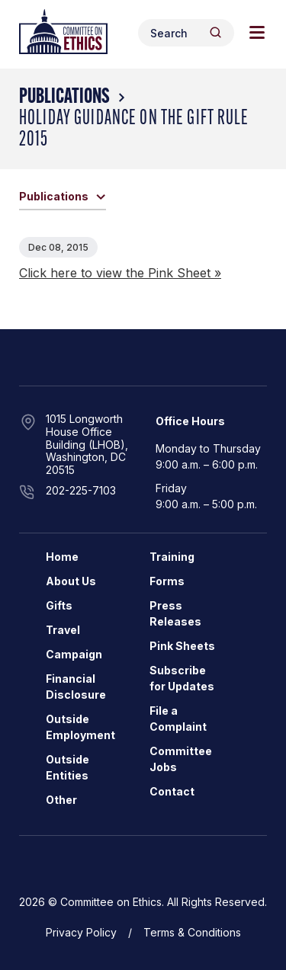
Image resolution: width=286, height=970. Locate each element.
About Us (71, 581)
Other (61, 799)
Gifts (59, 605)
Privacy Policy (81, 932)
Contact (171, 791)
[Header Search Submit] (215, 32)
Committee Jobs (180, 758)
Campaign (74, 654)
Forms (167, 581)
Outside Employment (80, 726)
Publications (64, 97)
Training (171, 556)
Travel (63, 629)
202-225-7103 (81, 490)
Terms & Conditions (192, 932)
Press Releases (175, 613)
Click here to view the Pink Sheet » (120, 272)
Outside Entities (67, 767)
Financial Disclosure (76, 686)
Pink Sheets (182, 645)
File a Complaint (178, 718)
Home (62, 556)
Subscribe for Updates (181, 678)
